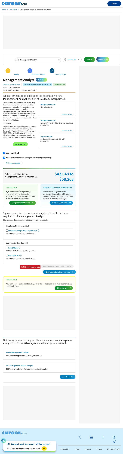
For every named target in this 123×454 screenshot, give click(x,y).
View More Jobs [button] (67, 377)
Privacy (88, 449)
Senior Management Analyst (17, 352)
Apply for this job (12, 153)
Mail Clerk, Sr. (13, 255)
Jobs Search (13, 10)
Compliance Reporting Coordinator (22, 230)
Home (4, 10)
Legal (77, 449)
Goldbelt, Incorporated (11, 85)
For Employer (11, 188)
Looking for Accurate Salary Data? (57, 188)
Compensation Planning (22, 203)
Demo (114, 3)
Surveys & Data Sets (61, 203)
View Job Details (67, 114)
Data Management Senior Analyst (19, 365)
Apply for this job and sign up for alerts (57, 266)
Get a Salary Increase (60, 272)
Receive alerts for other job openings (29, 158)
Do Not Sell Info (113, 449)
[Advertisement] (61, 32)
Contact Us (64, 449)
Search (89, 59)
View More (19, 144)
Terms (99, 449)
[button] (72, 59)
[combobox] (38, 59)
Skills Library (64, 288)
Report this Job (14, 163)
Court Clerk (12, 248)
